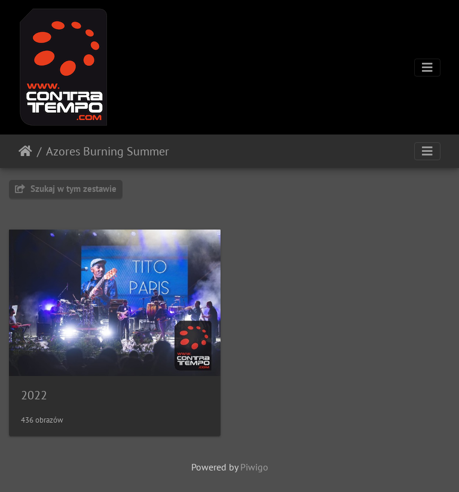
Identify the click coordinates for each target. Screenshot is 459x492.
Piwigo (254, 467)
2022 (34, 395)
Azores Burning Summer (107, 151)
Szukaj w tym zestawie (66, 188)
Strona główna (25, 151)
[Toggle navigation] (427, 68)
